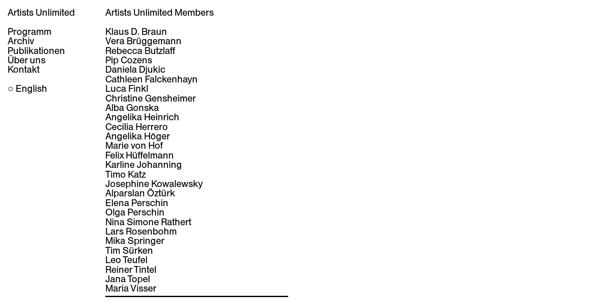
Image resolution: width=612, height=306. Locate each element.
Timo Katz (125, 174)
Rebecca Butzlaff (140, 51)
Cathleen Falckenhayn (151, 79)
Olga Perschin (134, 212)
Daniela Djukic (135, 69)
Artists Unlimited (41, 12)
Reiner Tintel (130, 269)
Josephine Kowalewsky (154, 184)
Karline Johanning (143, 164)
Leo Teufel (126, 260)
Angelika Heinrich (142, 117)
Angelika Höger (137, 136)
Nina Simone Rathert (148, 222)
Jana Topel (127, 279)
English (31, 88)
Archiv (21, 41)
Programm (29, 31)
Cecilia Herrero (136, 127)
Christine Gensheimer (150, 98)
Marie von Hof (134, 145)
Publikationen (36, 51)
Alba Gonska (132, 107)
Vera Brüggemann (143, 41)
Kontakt (24, 69)
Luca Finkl (126, 88)
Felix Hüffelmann (139, 155)
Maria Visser (130, 288)
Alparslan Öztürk (140, 193)
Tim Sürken (129, 250)
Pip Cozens (128, 60)
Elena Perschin (136, 203)
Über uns (26, 60)
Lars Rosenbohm (141, 231)
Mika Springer (134, 240)
